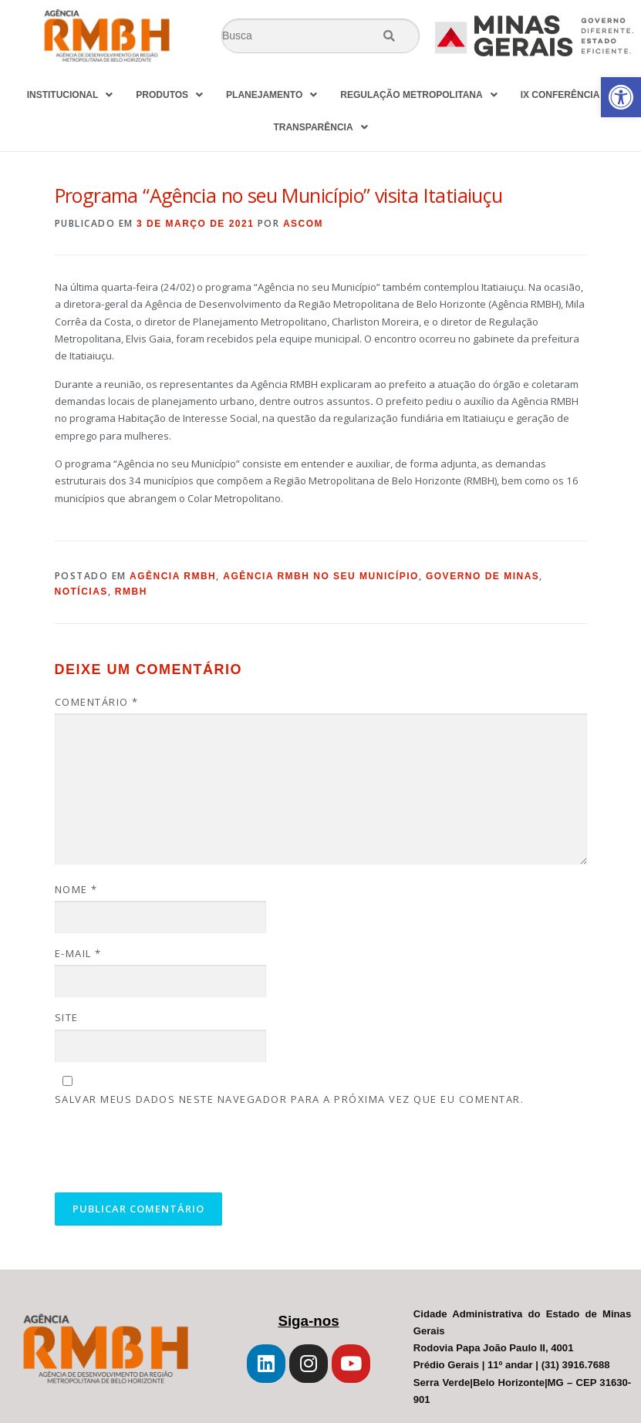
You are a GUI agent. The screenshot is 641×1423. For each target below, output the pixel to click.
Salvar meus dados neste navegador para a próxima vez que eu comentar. (290, 1099)
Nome (76, 889)
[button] (621, 97)
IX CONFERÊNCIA (568, 94)
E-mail (78, 953)
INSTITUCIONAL (70, 94)
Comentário (97, 702)
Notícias (81, 591)
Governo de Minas (482, 576)
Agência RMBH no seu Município (321, 576)
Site (67, 1017)
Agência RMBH (173, 576)
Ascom (303, 223)
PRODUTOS (169, 94)
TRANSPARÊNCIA (320, 127)
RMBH (131, 591)
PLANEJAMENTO (271, 94)
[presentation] (160, 1152)
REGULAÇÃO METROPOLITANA (418, 94)
